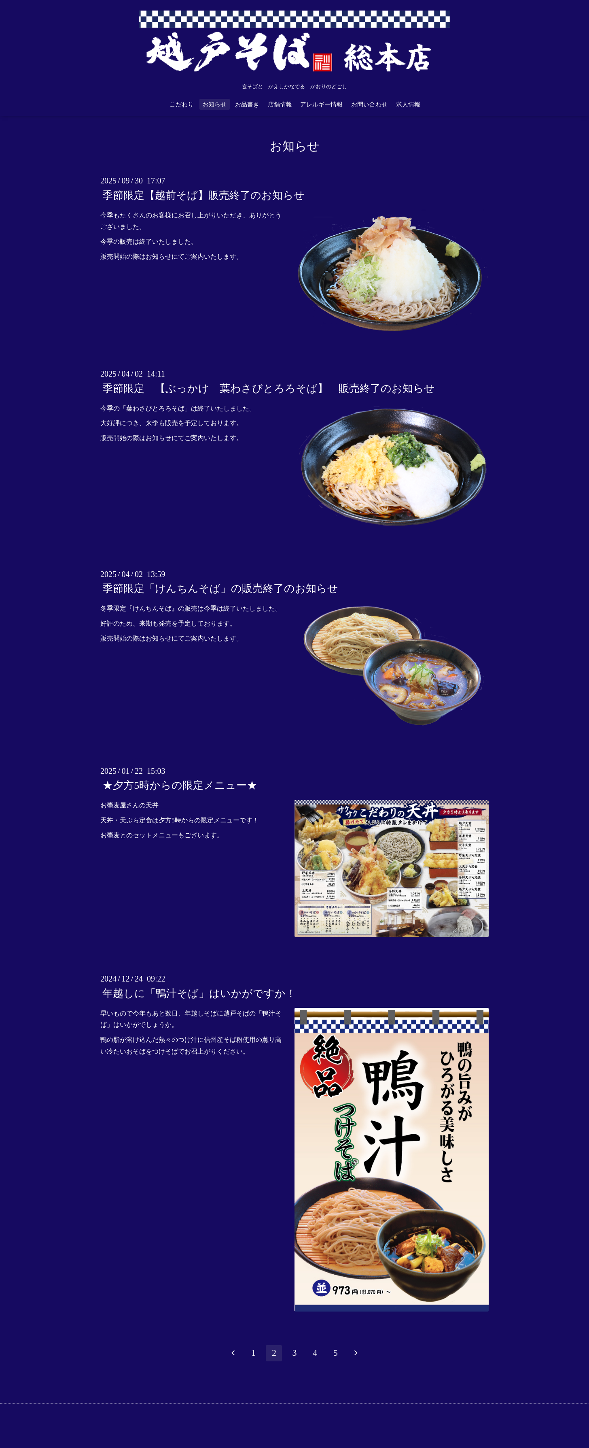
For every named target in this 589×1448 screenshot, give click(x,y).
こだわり (181, 104)
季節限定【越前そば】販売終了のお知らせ (203, 195)
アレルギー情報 (321, 104)
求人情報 (408, 104)
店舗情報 (280, 104)
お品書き (247, 104)
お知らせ (214, 104)
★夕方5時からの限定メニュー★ (179, 785)
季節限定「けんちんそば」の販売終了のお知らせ (220, 588)
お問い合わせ (369, 104)
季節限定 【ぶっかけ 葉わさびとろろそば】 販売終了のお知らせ (268, 388)
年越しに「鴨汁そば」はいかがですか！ (199, 993)
